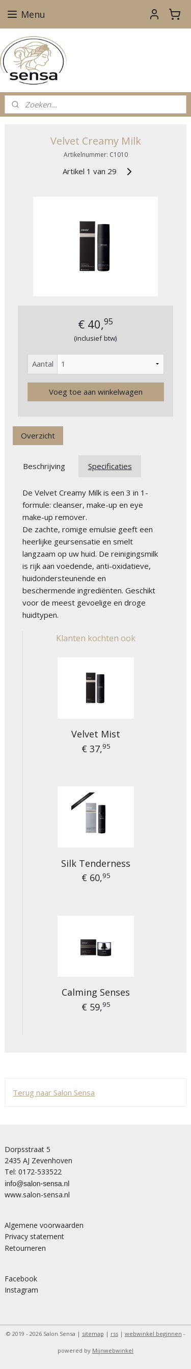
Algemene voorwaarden (44, 1225)
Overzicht (38, 435)
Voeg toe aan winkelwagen (96, 392)
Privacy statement (34, 1236)
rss (114, 1333)
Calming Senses (96, 992)
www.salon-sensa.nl (37, 1194)
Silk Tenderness (95, 863)
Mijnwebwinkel (112, 1350)
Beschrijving (44, 466)
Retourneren (25, 1248)
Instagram (21, 1290)
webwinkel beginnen (153, 1333)
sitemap (93, 1333)
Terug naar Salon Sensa (54, 1092)
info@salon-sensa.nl (37, 1184)
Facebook (21, 1278)
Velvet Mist (95, 734)
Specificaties (110, 466)
